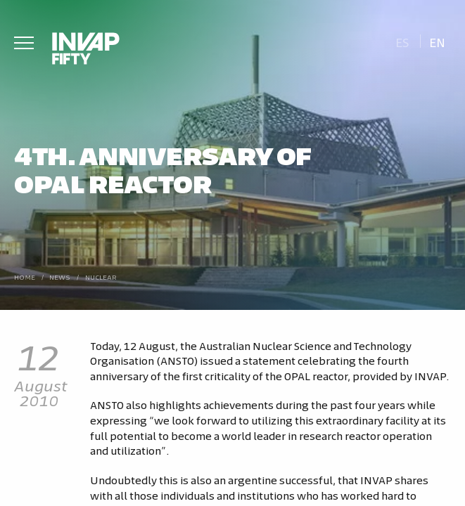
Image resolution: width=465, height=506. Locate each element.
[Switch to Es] (402, 41)
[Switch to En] (437, 41)
